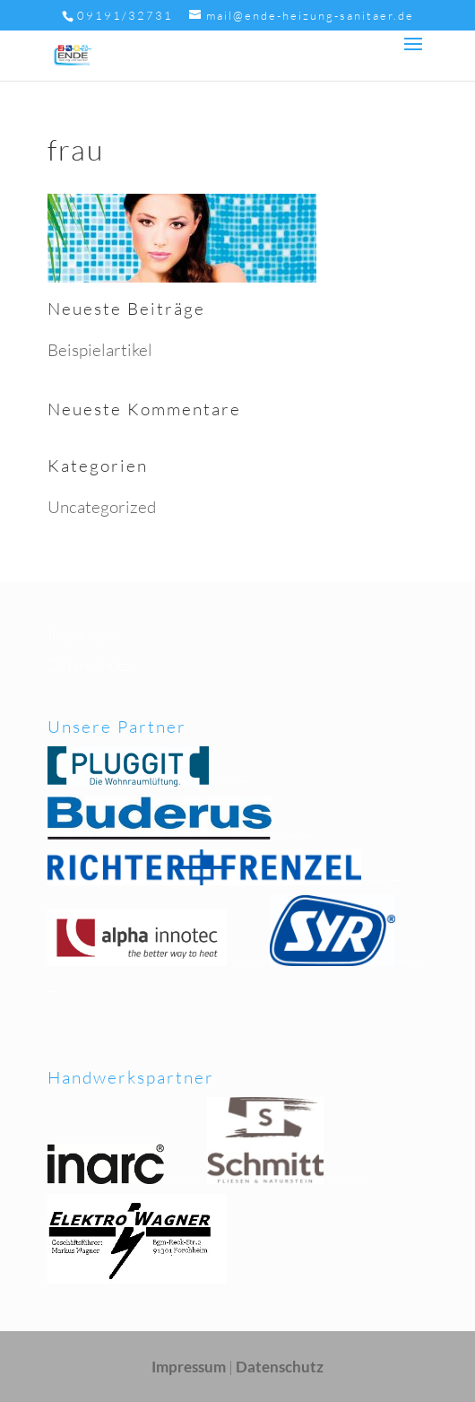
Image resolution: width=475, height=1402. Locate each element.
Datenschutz (89, 665)
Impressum (84, 634)
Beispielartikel (100, 350)
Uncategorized (102, 507)
